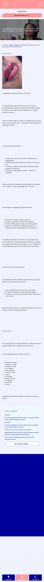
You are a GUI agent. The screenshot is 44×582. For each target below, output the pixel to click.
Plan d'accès (9, 579)
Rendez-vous (22, 579)
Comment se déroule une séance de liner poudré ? (18, 430)
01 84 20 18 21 (22, 11)
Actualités (16, 45)
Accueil (11, 45)
